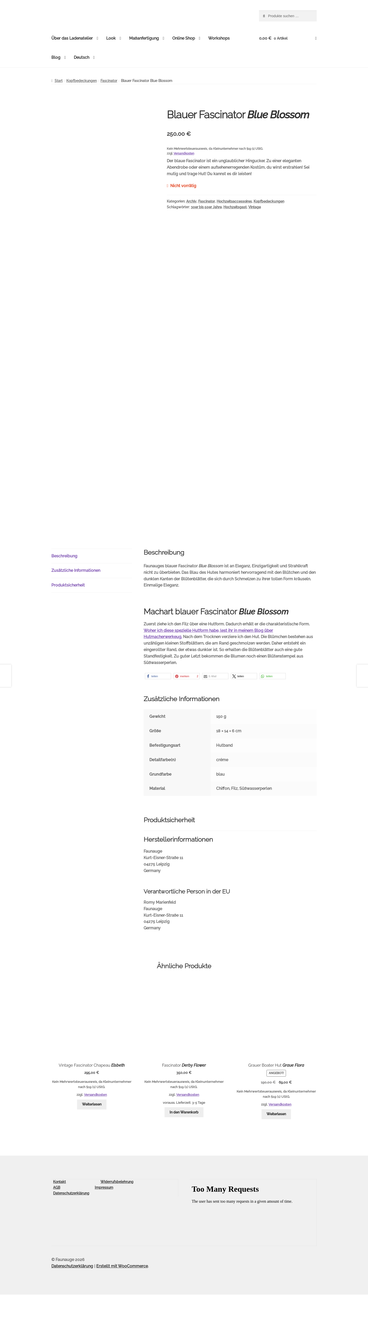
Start (59, 81)
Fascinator (108, 81)
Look (111, 38)
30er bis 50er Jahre (206, 207)
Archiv (191, 201)
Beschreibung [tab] (64, 590)
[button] (158, 710)
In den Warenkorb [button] (184, 1147)
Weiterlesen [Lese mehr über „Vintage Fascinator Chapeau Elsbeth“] (91, 1139)
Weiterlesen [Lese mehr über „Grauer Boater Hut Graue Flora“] (276, 1148)
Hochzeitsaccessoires (234, 201)
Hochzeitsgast (235, 207)
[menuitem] (84, 58)
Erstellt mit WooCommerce (122, 1300)
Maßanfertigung (144, 38)
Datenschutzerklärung (71, 1227)
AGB (56, 1222)
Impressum (104, 1222)
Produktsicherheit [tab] (68, 619)
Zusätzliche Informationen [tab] (75, 604)
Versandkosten (184, 153)
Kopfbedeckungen (81, 81)
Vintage (254, 207)
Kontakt (59, 1216)
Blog (55, 57)
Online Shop (183, 38)
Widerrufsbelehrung (116, 1216)
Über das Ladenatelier (72, 38)
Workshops (219, 38)
